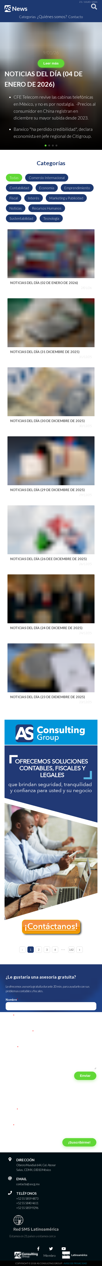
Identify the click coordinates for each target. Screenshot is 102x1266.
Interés (33, 198)
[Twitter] (51, 1249)
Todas (14, 178)
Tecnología (51, 218)
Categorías (27, 16)
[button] (45, 145)
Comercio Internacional (47, 178)
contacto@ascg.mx (28, 1184)
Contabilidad (19, 188)
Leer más (50, 63)
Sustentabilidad (21, 218)
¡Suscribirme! (79, 1142)
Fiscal (14, 198)
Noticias (16, 208)
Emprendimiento (77, 188)
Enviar (85, 1075)
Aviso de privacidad (75, 1263)
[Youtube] (63, 1249)
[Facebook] (38, 1249)
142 (71, 949)
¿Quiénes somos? (52, 16)
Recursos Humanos (46, 208)
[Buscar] (93, 8)
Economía (46, 188)
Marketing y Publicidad (66, 198)
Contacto (75, 16)
